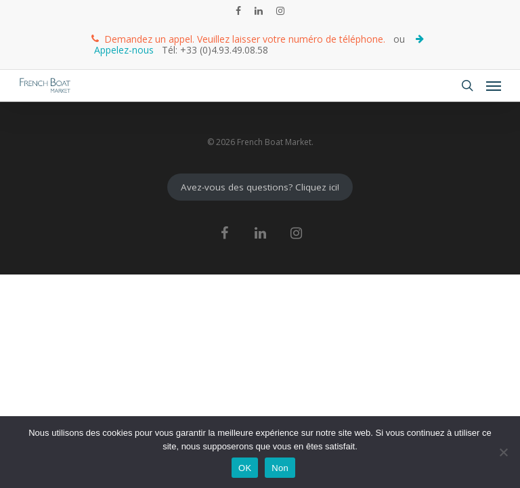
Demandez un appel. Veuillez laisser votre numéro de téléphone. (238, 39)
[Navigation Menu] (493, 85)
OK (244, 468)
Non (280, 468)
